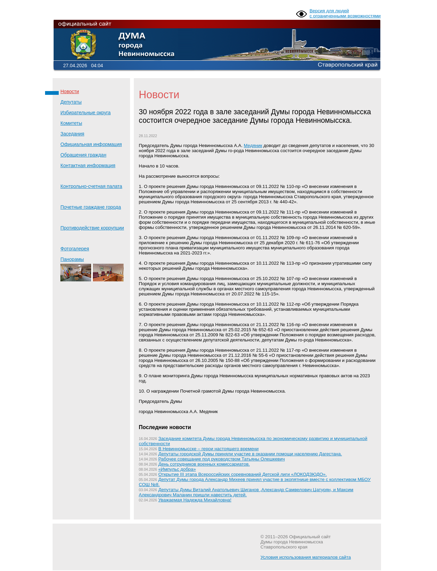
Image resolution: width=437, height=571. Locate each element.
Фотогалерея (74, 248)
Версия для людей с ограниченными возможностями (345, 13)
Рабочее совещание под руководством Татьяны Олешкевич (221, 459)
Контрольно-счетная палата (91, 186)
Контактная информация (87, 165)
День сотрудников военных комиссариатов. (204, 464)
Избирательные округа (85, 112)
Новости (69, 91)
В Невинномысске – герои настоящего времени (208, 448)
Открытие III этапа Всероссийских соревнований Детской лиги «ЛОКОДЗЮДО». (242, 474)
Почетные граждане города (90, 207)
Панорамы (92, 269)
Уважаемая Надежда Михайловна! (194, 499)
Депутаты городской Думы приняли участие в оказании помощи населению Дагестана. (250, 453)
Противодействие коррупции (92, 228)
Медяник (253, 145)
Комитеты (71, 123)
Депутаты (71, 102)
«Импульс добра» (177, 469)
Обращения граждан (83, 155)
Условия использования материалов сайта (305, 557)
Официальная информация (91, 144)
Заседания (72, 133)
